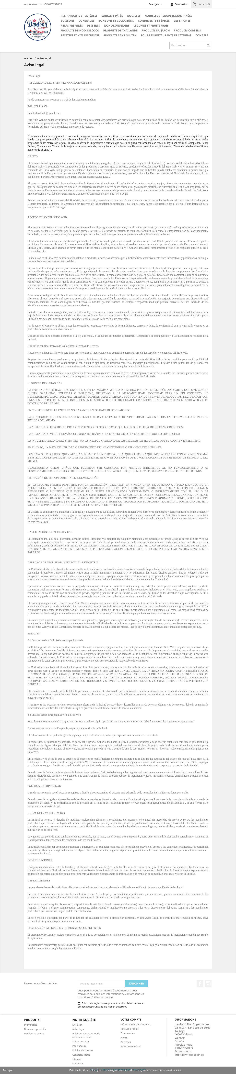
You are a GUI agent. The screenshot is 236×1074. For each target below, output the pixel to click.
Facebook (200, 983)
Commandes (128, 1033)
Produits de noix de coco (80, 30)
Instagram (208, 983)
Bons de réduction (131, 1046)
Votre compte (131, 1019)
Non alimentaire (116, 25)
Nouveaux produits (35, 1029)
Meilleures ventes (34, 1033)
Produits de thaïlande (120, 30)
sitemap (76, 1059)
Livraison (77, 1024)
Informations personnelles (136, 1024)
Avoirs (124, 1037)
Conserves (86, 21)
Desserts (93, 25)
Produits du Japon (156, 30)
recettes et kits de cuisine (80, 35)
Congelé (201, 35)
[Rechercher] (190, 45)
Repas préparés (72, 25)
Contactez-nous (81, 1054)
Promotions (30, 1024)
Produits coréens (187, 30)
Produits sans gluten (120, 35)
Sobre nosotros (80, 1041)
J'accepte (8, 1070)
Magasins (77, 1063)
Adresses (126, 1042)
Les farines (182, 21)
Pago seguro (79, 1045)
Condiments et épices (154, 21)
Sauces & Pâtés (112, 16)
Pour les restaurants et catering (166, 35)
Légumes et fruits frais (151, 25)
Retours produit (129, 1028)
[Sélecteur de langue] (156, 5)
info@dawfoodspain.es (189, 1055)
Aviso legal (78, 1029)
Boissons (68, 21)
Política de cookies (82, 1050)
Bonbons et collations (116, 21)
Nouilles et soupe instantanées (168, 16)
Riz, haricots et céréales (79, 16)
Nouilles (133, 16)
